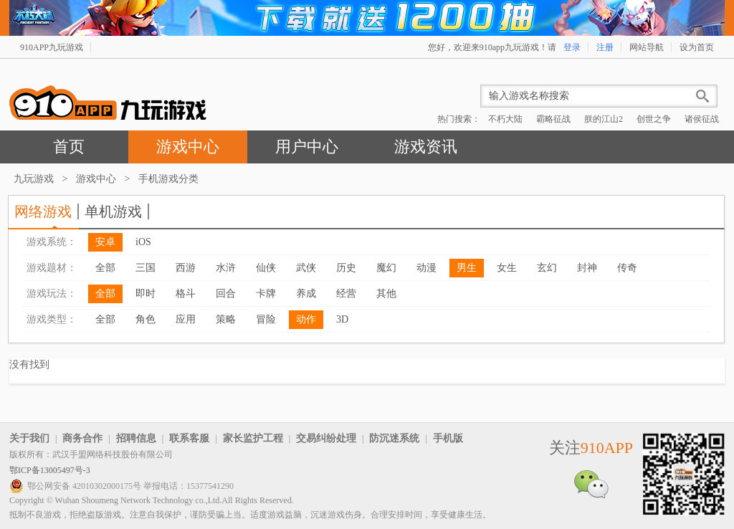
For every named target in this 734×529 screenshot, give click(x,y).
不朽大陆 (505, 119)
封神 (587, 267)
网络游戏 (43, 211)
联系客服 (189, 438)
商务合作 (82, 438)
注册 (605, 47)
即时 (145, 293)
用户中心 (306, 147)
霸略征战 (553, 119)
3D (342, 319)
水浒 (226, 267)
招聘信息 (136, 438)
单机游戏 (113, 211)
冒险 (266, 319)
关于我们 (29, 438)
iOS (143, 242)
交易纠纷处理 (326, 438)
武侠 (306, 267)
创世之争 (654, 119)
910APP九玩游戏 (51, 47)
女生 (507, 267)
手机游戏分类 (168, 178)
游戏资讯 (425, 147)
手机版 (448, 438)
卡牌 (266, 293)
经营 (346, 293)
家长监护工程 (253, 438)
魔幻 (386, 267)
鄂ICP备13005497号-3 (49, 470)
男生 (467, 267)
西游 (186, 267)
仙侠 (266, 267)
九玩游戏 (34, 178)
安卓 (105, 242)
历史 (346, 267)
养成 (306, 293)
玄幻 (547, 267)
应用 (186, 319)
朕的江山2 (603, 119)
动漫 (426, 267)
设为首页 (697, 47)
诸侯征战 (702, 119)
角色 (145, 319)
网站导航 (646, 47)
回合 (226, 293)
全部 (105, 267)
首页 (69, 147)
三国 (145, 267)
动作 (306, 319)
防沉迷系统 (394, 438)
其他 (386, 293)
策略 (226, 319)
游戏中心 (187, 147)
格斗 (186, 293)
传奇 (627, 267)
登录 (572, 47)
